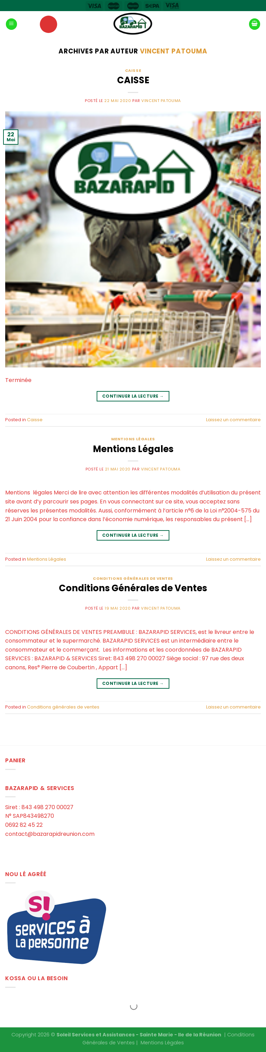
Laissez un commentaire (233, 420)
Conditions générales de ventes (133, 578)
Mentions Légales (133, 439)
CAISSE (133, 80)
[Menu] (11, 24)
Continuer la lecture (133, 396)
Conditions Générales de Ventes (133, 588)
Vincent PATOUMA (173, 51)
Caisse (133, 70)
